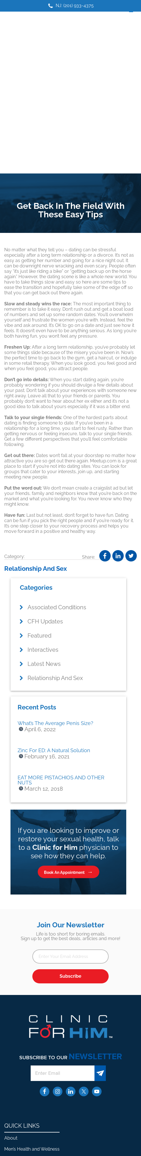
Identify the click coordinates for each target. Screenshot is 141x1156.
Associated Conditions (57, 607)
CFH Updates (45, 621)
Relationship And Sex (35, 568)
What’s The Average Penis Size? (55, 723)
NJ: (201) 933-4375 (78, 5)
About (10, 1138)
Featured (39, 635)
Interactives (43, 649)
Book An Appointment (64, 872)
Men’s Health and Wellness (32, 1149)
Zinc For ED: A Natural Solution (54, 750)
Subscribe (70, 976)
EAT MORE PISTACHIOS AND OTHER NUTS (61, 780)
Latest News (44, 663)
